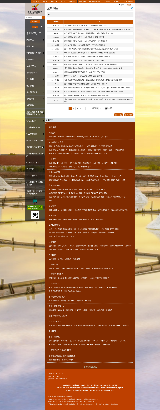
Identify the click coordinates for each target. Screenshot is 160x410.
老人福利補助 (92, 146)
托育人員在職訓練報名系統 (116, 197)
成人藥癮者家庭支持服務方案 (68, 278)
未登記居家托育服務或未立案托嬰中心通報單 (65, 193)
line (36, 33)
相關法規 (88, 301)
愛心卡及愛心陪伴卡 (56, 233)
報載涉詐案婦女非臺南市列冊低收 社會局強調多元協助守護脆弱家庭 (89, 53)
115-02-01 (55, 41)
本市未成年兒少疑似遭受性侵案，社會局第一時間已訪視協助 (86, 25)
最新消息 (109, 310)
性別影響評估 (102, 325)
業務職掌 (61, 137)
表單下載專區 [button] (31, 176)
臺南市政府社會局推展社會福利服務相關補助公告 (67, 146)
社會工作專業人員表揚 (72, 291)
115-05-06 (55, 25)
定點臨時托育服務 (97, 197)
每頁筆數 (94, 108)
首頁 (122, 5)
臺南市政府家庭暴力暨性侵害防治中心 (34, 113)
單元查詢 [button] (49, 14)
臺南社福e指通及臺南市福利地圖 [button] (34, 192)
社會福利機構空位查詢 (34, 155)
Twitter (33, 33)
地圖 (85, 310)
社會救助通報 (81, 246)
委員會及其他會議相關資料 (59, 176)
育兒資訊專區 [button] (31, 73)
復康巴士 (69, 233)
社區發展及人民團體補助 (58, 150)
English (63, 1)
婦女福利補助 (107, 150)
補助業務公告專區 (56, 142)
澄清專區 (130, 5)
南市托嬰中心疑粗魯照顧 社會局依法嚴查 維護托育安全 (84, 37)
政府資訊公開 (54, 163)
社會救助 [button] (30, 99)
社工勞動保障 (112, 287)
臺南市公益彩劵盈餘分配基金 (91, 153)
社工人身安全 (100, 287)
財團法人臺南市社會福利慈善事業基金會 (64, 268)
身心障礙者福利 (95, 1)
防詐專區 (30, 40)
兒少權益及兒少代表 (76, 180)
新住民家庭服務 (66, 210)
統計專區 (64, 163)
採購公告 (72, 167)
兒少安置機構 (105, 176)
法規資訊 (105, 163)
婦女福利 (117, 1)
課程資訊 (69, 310)
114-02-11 (55, 92)
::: (26, 4)
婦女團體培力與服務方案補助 (85, 210)
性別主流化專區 (55, 322)
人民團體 (52, 255)
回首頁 (44, 1)
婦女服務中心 (54, 210)
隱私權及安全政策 (90, 367)
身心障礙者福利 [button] (32, 92)
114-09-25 (55, 57)
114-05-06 (55, 84)
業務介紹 (61, 310)
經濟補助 (82, 176)
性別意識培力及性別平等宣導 (84, 325)
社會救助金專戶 (72, 249)
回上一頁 (118, 115)
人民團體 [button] (30, 105)
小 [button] (29, 27)
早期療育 (74, 176)
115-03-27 (55, 37)
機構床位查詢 (84, 219)
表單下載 (100, 310)
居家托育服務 (100, 189)
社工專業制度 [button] (31, 134)
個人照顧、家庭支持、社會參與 (85, 233)
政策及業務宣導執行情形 (58, 167)
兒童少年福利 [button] (31, 66)
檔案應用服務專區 (84, 167)
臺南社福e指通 (54, 360)
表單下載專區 (54, 337)
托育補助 (52, 189)
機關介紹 (52, 133)
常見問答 (30, 169)
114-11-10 (55, 53)
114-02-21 (55, 88)
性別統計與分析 (115, 325)
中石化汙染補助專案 (57, 297)
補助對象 (71, 301)
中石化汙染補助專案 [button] (34, 140)
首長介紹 (52, 137)
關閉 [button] (51, 120)
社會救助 (107, 1)
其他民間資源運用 (86, 249)
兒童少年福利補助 (94, 150)
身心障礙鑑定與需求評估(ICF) (88, 229)
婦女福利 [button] (30, 79)
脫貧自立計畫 (93, 246)
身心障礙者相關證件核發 (110, 229)
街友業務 (84, 278)
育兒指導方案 (84, 197)
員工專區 (104, 137)
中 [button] (35, 27)
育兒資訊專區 (54, 185)
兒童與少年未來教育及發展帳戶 (111, 246)
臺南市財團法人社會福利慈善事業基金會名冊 (97, 268)
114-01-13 (55, 95)
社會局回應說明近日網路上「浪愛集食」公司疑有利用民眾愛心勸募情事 (90, 64)
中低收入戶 (104, 341)
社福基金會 (53, 264)
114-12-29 (55, 45)
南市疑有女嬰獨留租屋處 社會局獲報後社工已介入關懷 (84, 60)
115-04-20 (55, 33)
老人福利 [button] (30, 86)
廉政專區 (113, 163)
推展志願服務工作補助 (77, 150)
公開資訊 (52, 159)
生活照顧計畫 (54, 301)
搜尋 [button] (43, 17)
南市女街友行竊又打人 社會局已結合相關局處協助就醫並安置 (86, 95)
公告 (50, 229)
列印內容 (132, 8)
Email (39, 33)
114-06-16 (55, 68)
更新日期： (52, 374)
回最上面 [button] (128, 115)
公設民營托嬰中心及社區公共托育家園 (63, 197)
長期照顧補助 (119, 150)
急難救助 (52, 249)
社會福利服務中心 (56, 274)
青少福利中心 (116, 176)
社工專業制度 (54, 284)
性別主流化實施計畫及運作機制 (60, 325)
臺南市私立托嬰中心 (86, 189)
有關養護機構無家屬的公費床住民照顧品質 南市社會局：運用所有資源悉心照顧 (93, 80)
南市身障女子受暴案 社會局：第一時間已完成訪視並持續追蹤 (87, 56)
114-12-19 (55, 49)
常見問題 (78, 310)
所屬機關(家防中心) (84, 137)
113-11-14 (55, 100)
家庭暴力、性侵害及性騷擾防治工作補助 (64, 153)
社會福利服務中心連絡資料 (99, 278)
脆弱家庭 (52, 278)
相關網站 (126, 325)
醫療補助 (128, 246)
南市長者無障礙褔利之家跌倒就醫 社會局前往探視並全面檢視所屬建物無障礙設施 (93, 91)
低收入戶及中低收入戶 (66, 246)
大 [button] (41, 27)
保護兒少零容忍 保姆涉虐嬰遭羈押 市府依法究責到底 (84, 45)
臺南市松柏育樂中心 (57, 306)
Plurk (30, 33)
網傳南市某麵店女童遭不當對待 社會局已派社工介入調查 (85, 72)
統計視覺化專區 (75, 163)
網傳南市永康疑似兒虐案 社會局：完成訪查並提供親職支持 (85, 41)
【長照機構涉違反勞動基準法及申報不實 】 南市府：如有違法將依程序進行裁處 (93, 68)
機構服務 (111, 233)
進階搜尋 (35, 21)
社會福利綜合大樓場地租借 (34, 183)
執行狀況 (80, 301)
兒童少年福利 (128, 1)
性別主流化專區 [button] (32, 163)
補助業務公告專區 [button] (33, 53)
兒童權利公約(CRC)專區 (58, 180)
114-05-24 (55, 76)
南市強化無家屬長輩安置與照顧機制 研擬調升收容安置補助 (85, 84)
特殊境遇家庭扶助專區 (119, 210)
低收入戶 (95, 341)
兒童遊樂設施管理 (92, 180)
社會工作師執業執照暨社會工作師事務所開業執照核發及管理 (71, 287)
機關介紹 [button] (30, 46)
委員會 (63, 301)
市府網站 (72, 1)
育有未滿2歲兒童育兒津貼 (67, 189)
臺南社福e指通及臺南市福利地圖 (62, 356)
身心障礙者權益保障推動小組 (65, 229)
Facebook (27, 33)
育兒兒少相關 (54, 341)
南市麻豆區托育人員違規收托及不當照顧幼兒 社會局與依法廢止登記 (89, 33)
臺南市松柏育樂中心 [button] (34, 147)
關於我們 (52, 310)
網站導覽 (36, 1)
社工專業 (52, 344)
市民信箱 (54, 1)
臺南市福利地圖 (67, 360)
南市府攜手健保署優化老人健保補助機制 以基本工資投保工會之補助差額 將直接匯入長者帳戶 (98, 88)
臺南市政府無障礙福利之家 (59, 236)
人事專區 (96, 137)
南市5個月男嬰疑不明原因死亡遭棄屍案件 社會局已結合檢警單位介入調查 (91, 49)
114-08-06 (55, 64)
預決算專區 (87, 163)
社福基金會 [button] (31, 121)
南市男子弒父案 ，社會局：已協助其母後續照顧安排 (83, 76)
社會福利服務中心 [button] (33, 127)
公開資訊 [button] (30, 59)
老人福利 (82, 1)
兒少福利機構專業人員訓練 (110, 180)
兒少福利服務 (93, 176)
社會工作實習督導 (55, 291)
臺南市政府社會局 (35, 9)
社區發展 (76, 259)
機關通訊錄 (70, 137)
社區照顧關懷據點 (97, 219)
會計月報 (96, 163)
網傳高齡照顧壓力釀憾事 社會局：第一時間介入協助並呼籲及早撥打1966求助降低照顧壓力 (98, 29)
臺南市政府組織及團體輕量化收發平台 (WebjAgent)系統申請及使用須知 (84, 344)
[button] (106, 108)
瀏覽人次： (52, 376)
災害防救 (52, 246)
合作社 (60, 259)
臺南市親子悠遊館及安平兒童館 (95, 193)
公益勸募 (68, 259)
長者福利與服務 (55, 219)
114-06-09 (55, 72)
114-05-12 (55, 80)
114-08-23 (55, 60)
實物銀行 (61, 249)
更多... (106, 153)
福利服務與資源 (103, 210)
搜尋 (26, 17)
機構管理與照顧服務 (70, 219)
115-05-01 (55, 29)
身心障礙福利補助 (105, 146)
